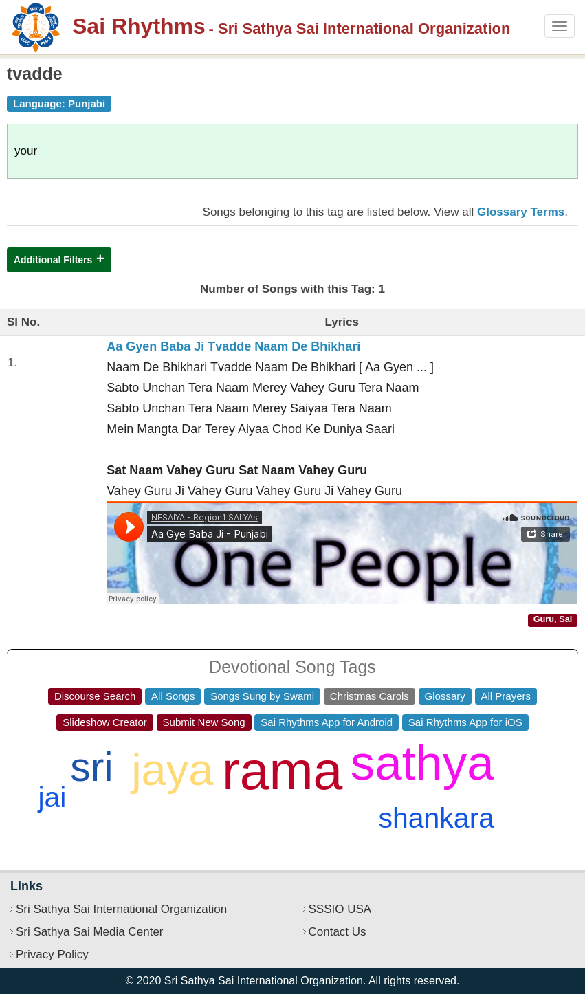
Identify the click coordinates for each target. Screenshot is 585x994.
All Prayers (506, 696)
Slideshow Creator (105, 722)
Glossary (445, 696)
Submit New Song (204, 722)
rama (282, 770)
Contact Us (337, 931)
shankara (436, 818)
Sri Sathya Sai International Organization (121, 909)
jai (52, 797)
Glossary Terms (520, 212)
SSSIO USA (340, 909)
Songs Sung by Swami (262, 696)
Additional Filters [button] (53, 259)
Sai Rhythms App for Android (327, 722)
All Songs (173, 696)
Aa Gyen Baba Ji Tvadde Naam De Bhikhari (233, 346)
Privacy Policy (52, 954)
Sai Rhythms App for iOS (465, 722)
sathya (422, 763)
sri (91, 767)
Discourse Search (94, 696)
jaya (172, 769)
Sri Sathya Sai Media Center (90, 931)
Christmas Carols (369, 696)
